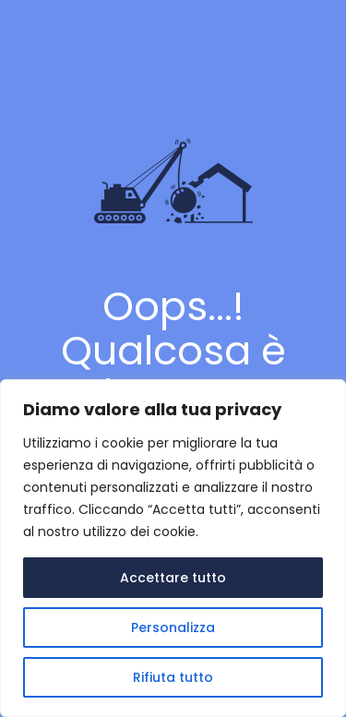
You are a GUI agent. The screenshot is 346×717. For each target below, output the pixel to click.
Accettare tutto (173, 577)
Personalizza (173, 627)
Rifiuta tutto (173, 677)
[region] (173, 548)
